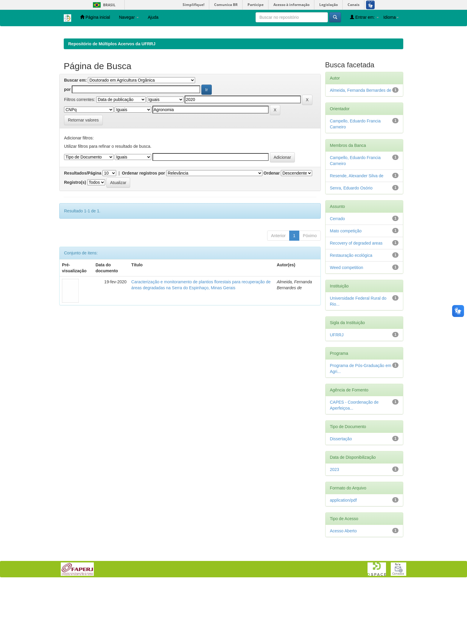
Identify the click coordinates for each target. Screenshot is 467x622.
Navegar (129, 17)
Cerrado (337, 257)
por (67, 128)
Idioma (391, 17)
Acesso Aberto (343, 569)
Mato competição (346, 269)
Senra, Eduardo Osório (351, 226)
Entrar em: (364, 17)
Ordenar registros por (143, 211)
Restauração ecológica (351, 294)
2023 (334, 508)
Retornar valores (83, 158)
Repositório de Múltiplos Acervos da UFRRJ (111, 82)
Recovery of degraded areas (356, 281)
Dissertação (341, 477)
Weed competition (346, 306)
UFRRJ (337, 373)
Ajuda (153, 17)
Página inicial (95, 17)
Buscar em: (75, 118)
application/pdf (343, 539)
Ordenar (272, 211)
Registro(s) (75, 221)
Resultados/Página (82, 211)
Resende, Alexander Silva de (357, 214)
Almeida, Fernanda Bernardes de (360, 129)
